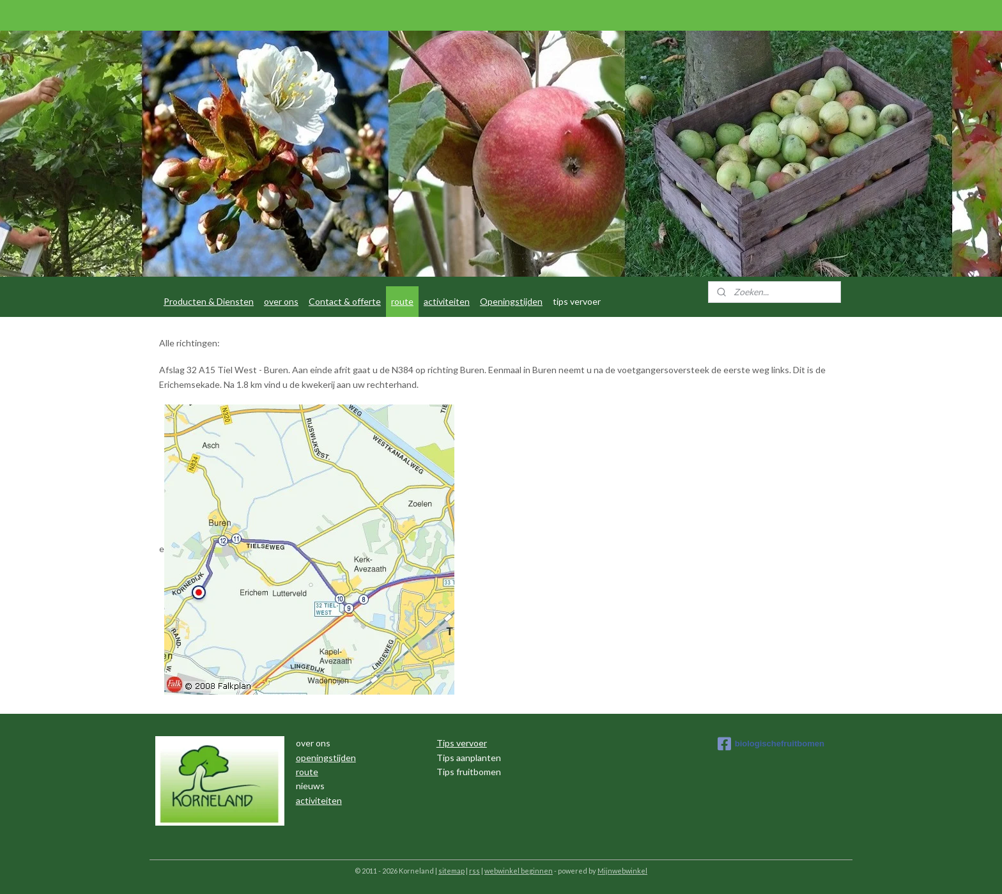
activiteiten (447, 301)
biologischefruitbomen (771, 743)
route (402, 301)
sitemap (451, 871)
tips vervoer (577, 301)
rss (474, 871)
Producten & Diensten (209, 301)
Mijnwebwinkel (622, 871)
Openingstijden (511, 301)
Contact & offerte (345, 301)
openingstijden (326, 757)
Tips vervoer (461, 742)
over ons (281, 301)
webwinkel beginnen (518, 871)
